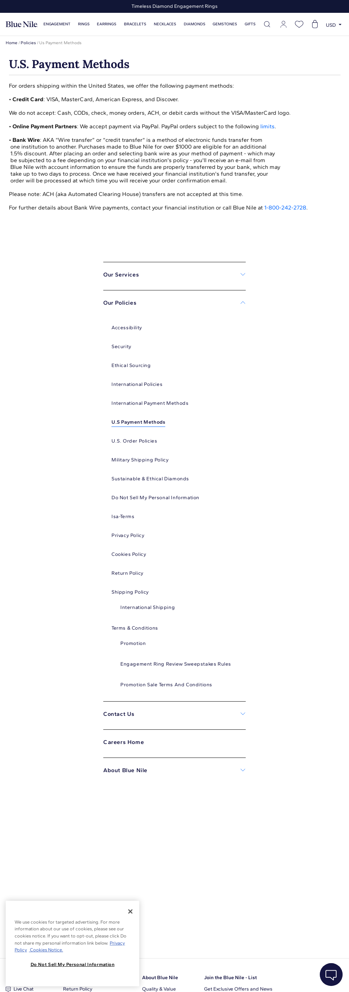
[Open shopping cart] (315, 24)
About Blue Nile (160, 978)
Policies (28, 42)
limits (267, 126)
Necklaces (165, 24)
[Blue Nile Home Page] (22, 24)
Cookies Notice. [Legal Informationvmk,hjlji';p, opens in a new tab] (46, 949)
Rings (84, 24)
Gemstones (225, 24)
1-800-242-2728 (285, 207)
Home (11, 42)
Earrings (106, 24)
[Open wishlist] (299, 24)
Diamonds (194, 24)
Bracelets (135, 24)
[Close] (130, 911)
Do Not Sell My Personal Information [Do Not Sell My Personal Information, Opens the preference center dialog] (73, 964)
